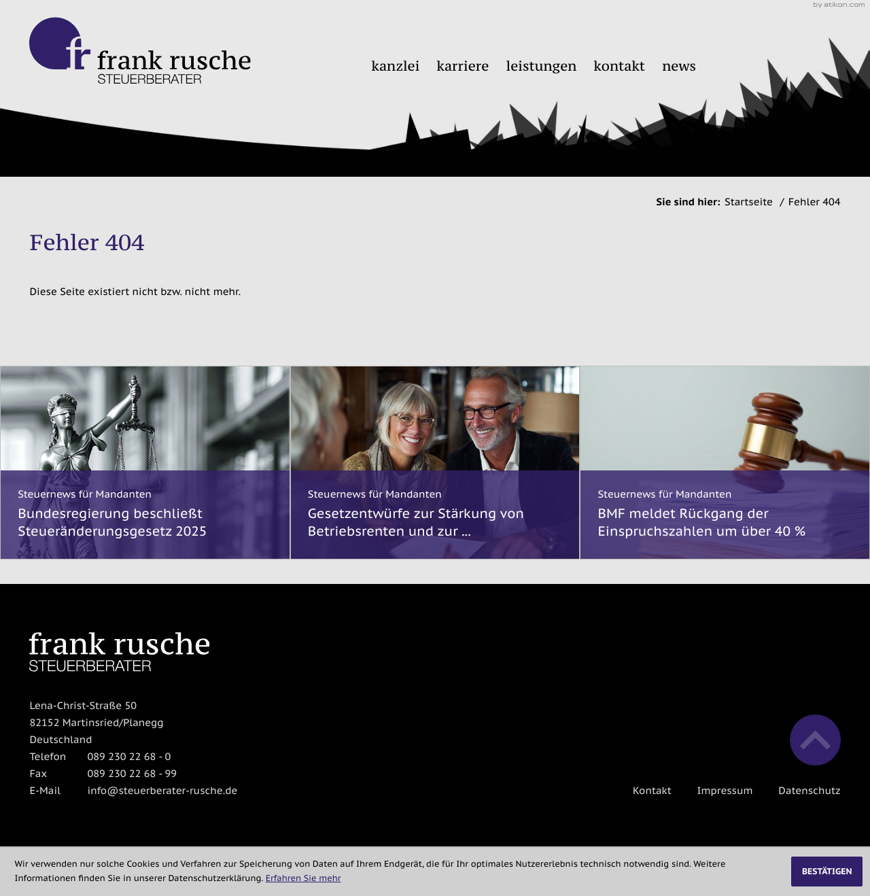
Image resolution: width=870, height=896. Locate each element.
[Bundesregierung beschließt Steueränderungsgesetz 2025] (145, 462)
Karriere (463, 66)
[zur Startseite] (140, 50)
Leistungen (541, 66)
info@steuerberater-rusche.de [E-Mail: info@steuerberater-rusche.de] (162, 791)
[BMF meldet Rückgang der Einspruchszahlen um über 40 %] (725, 462)
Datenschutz (809, 791)
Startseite (749, 202)
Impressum (725, 791)
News (679, 66)
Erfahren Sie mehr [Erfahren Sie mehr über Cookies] (303, 878)
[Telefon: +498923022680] (129, 756)
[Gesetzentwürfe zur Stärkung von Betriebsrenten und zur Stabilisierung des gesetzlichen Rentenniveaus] (435, 462)
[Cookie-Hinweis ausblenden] (827, 871)
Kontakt (619, 66)
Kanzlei (395, 66)
